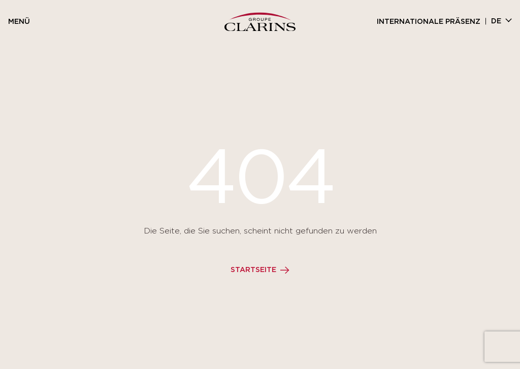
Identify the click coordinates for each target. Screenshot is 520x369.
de (496, 21)
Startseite (253, 270)
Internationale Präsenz (428, 21)
